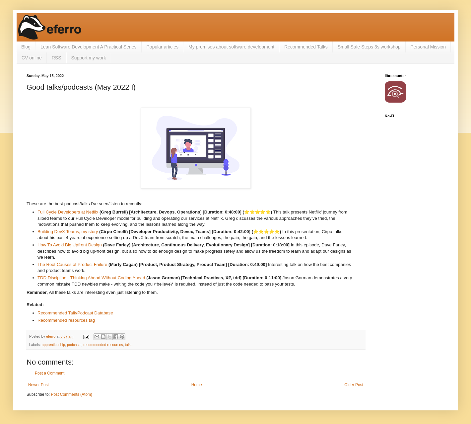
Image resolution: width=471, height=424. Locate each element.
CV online (32, 57)
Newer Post (38, 384)
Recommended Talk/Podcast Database (75, 312)
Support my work (88, 57)
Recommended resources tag (66, 320)
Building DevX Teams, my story (67, 231)
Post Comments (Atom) (71, 394)
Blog (26, 46)
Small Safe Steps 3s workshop (369, 46)
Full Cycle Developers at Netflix (67, 212)
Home (196, 384)
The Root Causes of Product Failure (72, 264)
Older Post (353, 384)
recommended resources (103, 345)
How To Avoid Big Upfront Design (69, 244)
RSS (56, 57)
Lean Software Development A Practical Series (88, 46)
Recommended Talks (305, 46)
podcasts (74, 345)
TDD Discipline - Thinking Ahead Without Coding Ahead (91, 277)
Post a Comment (49, 373)
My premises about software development (231, 46)
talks (128, 345)
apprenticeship (53, 345)
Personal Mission (428, 46)
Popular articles (163, 46)
